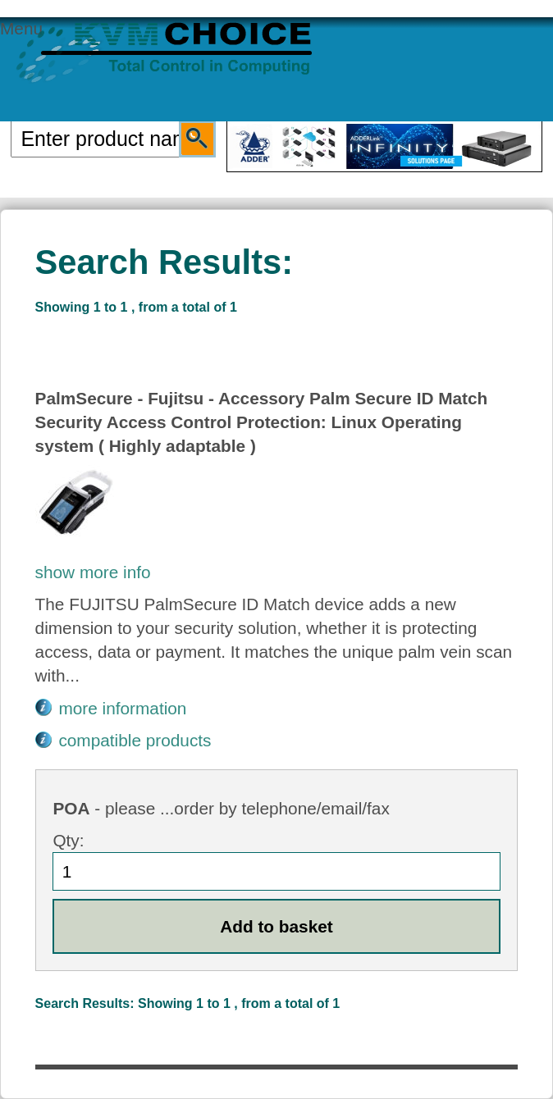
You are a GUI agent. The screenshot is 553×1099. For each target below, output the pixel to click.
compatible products (134, 740)
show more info (93, 572)
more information (122, 708)
